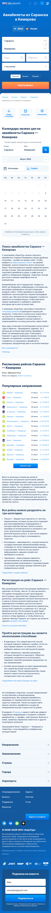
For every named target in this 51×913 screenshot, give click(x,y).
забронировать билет (22, 262)
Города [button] (25, 772)
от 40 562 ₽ (44, 440)
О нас (28, 802)
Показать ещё (25, 466)
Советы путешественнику (14, 625)
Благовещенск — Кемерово (18, 421)
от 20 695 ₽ (44, 459)
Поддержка (7, 802)
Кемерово (34, 97)
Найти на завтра (24, 376)
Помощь (6, 352)
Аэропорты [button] (25, 781)
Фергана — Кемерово (15, 455)
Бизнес (25, 76)
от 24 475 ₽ (44, 421)
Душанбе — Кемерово (16, 445)
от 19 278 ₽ (44, 426)
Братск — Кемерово (15, 426)
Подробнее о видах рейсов (15, 573)
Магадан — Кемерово (15, 459)
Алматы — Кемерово (15, 402)
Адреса (29, 792)
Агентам (29, 797)
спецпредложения (10, 311)
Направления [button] (25, 744)
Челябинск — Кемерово (16, 431)
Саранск (24, 97)
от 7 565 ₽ (45, 397)
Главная (5, 97)
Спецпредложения (11, 792)
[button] (30, 3)
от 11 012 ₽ (44, 455)
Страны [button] (25, 763)
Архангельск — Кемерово (17, 407)
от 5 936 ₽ (44, 417)
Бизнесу (6, 797)
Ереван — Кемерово (15, 450)
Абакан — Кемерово (15, 393)
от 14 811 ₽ (44, 431)
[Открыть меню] (47, 3)
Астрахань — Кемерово (16, 412)
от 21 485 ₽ (44, 412)
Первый (35, 76)
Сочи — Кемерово (14, 397)
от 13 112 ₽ (44, 393)
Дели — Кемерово (14, 440)
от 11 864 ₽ (44, 436)
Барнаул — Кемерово (15, 416)
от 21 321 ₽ (44, 450)
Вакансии (6, 807)
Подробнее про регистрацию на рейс (19, 681)
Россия (14, 97)
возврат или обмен (19, 621)
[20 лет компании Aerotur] (4, 3)
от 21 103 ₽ (44, 407)
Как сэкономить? (10, 348)
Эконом (15, 76)
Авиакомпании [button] (25, 753)
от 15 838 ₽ (44, 445)
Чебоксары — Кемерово (16, 436)
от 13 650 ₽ (44, 402)
